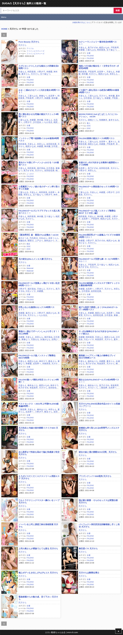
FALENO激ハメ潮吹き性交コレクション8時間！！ (39, 380)
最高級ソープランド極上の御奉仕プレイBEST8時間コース (97, 356)
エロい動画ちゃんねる (55, 632)
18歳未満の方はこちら (81, 22)
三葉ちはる (91, 50)
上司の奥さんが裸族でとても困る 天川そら (38, 548)
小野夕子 (41, 71)
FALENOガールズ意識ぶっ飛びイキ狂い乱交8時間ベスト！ (39, 284)
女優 (88, 53)
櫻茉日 (31, 240)
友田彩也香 (51, 144)
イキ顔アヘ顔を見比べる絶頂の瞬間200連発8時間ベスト (99, 91)
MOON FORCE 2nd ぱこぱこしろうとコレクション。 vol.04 (98, 115)
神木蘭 (85, 74)
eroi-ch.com (72, 632)
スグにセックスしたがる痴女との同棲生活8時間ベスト (39, 67)
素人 (88, 123)
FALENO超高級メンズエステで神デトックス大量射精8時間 (99, 284)
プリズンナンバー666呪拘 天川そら (95, 476)
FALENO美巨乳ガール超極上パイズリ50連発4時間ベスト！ (99, 236)
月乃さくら (93, 387)
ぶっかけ (30, 174)
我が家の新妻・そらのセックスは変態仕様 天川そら (98, 501)
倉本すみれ (114, 120)
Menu (3, 17)
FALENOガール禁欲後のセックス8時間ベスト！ (99, 187)
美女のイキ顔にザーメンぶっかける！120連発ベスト (39, 163)
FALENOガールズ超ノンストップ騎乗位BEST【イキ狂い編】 (97, 212)
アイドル (30, 48)
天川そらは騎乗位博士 (89, 572)
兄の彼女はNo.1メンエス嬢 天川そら (35, 259)
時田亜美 (101, 50)
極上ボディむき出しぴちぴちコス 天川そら (38, 572)
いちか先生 (47, 122)
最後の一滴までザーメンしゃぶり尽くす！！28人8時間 (39, 332)
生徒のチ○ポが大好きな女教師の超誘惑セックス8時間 (99, 163)
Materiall (30, 268)
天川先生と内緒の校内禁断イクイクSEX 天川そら (38, 429)
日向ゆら (43, 238)
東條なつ (43, 96)
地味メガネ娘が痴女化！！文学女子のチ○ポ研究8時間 (99, 67)
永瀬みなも (45, 339)
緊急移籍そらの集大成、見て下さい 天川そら (38, 598)
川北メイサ (31, 291)
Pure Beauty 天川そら (29, 42)
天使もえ (82, 47)
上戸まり (39, 240)
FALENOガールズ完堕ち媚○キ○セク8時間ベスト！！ (99, 260)
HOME (4, 29)
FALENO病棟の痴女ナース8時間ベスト (97, 138)
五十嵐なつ (111, 50)
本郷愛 (81, 50)
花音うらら (53, 238)
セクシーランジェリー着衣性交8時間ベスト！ (98, 43)
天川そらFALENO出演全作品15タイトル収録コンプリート (99, 405)
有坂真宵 (99, 339)
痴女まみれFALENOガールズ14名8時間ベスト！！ (99, 380)
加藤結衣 (22, 240)
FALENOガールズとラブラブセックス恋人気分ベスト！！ (39, 212)
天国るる (35, 339)
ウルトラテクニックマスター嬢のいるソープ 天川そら (39, 501)
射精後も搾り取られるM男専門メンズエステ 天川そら (99, 429)
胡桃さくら (93, 120)
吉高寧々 (101, 71)
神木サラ (43, 361)
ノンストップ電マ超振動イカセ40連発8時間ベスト (39, 139)
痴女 (28, 244)
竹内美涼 (34, 238)
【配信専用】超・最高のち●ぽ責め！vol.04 (38, 235)
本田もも (114, 74)
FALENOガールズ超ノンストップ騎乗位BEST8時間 (37, 356)
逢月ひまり (31, 313)
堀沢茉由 (41, 168)
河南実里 (46, 363)
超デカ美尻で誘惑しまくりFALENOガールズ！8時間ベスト (98, 308)
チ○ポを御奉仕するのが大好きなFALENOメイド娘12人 (99, 332)
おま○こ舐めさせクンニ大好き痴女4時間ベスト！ (39, 91)
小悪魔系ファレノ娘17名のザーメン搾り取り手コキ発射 (39, 187)
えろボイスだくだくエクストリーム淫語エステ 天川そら (39, 477)
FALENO (90, 56)
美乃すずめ (93, 47)
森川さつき (23, 238)
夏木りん (25, 74)
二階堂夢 (103, 387)
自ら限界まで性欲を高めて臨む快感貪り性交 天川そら (39, 453)
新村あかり (49, 240)
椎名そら (52, 361)
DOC (89, 126)
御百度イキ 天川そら (88, 548)
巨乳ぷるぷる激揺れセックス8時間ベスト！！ (36, 308)
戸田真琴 (115, 47)
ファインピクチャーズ (35, 51)
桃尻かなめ (104, 47)
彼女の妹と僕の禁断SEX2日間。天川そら (98, 452)
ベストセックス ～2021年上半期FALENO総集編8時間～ (39, 405)
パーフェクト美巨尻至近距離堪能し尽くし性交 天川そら (99, 525)
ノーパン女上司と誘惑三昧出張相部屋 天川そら (38, 525)
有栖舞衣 (103, 120)
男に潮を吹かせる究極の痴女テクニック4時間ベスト (39, 115)
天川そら (22, 45)
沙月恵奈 (88, 98)
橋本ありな (93, 361)
